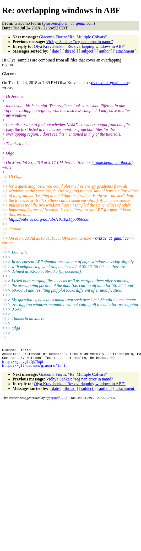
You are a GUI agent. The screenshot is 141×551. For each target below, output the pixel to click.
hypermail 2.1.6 (57, 402)
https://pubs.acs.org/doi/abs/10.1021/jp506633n (49, 219)
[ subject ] (87, 51)
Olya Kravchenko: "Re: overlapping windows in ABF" (80, 46)
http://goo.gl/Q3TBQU (22, 365)
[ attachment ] (125, 51)
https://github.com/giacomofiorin (35, 370)
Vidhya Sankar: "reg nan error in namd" (79, 41)
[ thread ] (70, 51)
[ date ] (55, 51)
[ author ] (104, 51)
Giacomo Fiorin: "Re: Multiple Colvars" (73, 37)
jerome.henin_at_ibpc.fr (111, 162)
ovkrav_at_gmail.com (109, 82)
